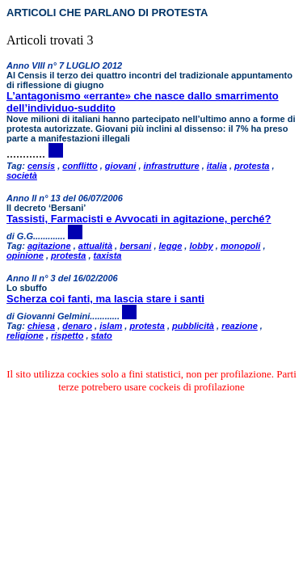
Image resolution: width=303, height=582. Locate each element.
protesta (251, 166)
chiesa (41, 326)
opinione (25, 255)
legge (171, 246)
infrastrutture (172, 166)
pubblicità (193, 326)
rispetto (67, 335)
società (21, 175)
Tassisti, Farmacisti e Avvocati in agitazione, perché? (138, 219)
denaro (77, 326)
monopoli (241, 246)
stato (101, 335)
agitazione (49, 246)
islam (110, 326)
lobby (201, 246)
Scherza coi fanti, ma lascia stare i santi (105, 299)
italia (217, 166)
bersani (135, 246)
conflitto (79, 166)
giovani (121, 166)
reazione (239, 326)
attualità (95, 246)
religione (25, 335)
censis (41, 166)
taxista (108, 255)
